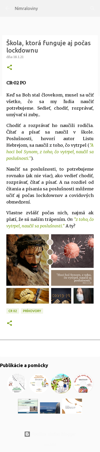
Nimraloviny (26, 8)
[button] (9, 67)
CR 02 (12, 311)
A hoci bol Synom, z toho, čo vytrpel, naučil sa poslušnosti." (50, 152)
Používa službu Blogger (50, 434)
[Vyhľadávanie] (92, 8)
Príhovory (32, 311)
